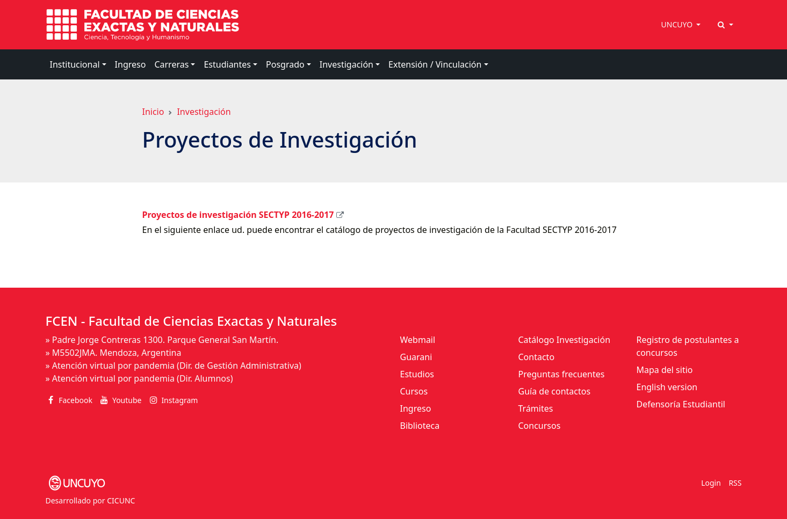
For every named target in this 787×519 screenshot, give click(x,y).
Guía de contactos (554, 391)
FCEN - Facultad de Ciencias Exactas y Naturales (191, 321)
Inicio (153, 112)
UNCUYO (678, 24)
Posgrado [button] (285, 64)
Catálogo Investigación (564, 340)
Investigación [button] (346, 64)
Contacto (536, 357)
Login (711, 483)
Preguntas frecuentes (561, 374)
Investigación (203, 112)
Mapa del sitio (665, 370)
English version (667, 387)
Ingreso (130, 64)
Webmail (418, 340)
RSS (734, 483)
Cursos (414, 391)
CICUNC (121, 500)
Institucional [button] (75, 64)
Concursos (539, 426)
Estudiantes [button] (227, 64)
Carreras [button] (171, 64)
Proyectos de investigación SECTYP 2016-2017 (238, 215)
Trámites (535, 408)
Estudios (417, 374)
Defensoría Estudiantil (681, 404)
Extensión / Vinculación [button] (434, 64)
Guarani (416, 357)
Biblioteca (420, 426)
